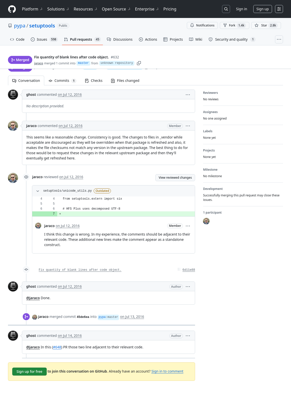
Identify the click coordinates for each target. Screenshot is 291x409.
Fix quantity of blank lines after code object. (80, 270)
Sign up (263, 8)
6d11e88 (189, 270)
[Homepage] (12, 9)
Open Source (116, 9)
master (90, 67)
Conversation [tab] (26, 80)
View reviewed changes (175, 177)
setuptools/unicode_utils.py (67, 191)
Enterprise (147, 9)
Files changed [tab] (125, 80)
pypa (19, 25)
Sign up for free (29, 371)
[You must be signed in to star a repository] (266, 25)
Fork (234, 25)
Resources (86, 9)
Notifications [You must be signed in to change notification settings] (202, 25)
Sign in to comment (167, 371)
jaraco (39, 67)
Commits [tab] (64, 80)
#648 (57, 347)
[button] (188, 94)
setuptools (42, 25)
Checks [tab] (93, 80)
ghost (31, 94)
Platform (32, 9)
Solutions (58, 9)
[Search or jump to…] (226, 9)
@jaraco (33, 297)
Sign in (241, 8)
